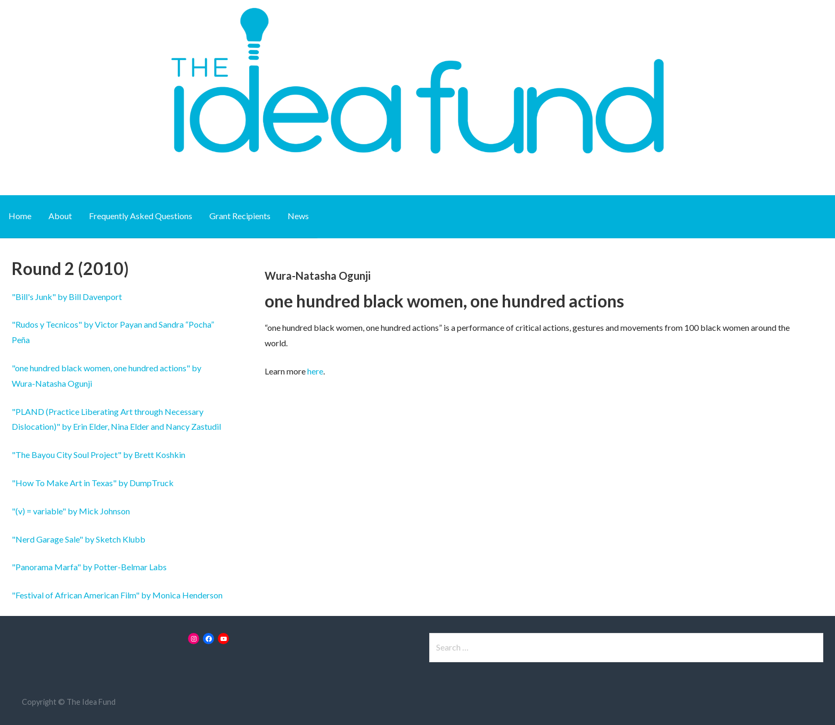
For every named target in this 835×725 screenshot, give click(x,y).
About (60, 216)
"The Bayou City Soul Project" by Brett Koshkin (98, 454)
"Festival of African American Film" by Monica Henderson (117, 595)
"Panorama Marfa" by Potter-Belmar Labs (89, 567)
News (298, 216)
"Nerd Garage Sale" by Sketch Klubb (78, 539)
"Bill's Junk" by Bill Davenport (67, 296)
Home (20, 216)
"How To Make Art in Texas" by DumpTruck (93, 483)
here (315, 371)
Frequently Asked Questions (140, 216)
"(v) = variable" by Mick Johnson (71, 511)
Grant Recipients (240, 216)
